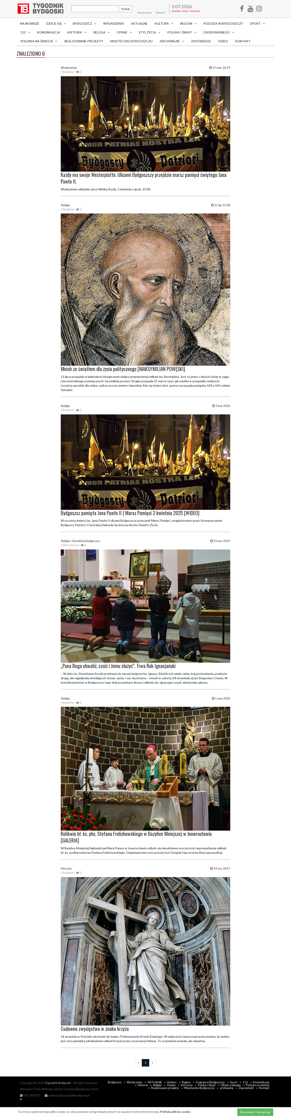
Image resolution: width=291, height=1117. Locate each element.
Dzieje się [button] (56, 23)
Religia (157, 1085)
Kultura (172, 1082)
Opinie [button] (124, 32)
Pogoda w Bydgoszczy (223, 23)
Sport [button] (257, 23)
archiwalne (227, 1088)
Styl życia (187, 1085)
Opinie (171, 1085)
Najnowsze (29, 23)
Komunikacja (48, 32)
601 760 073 (30, 1095)
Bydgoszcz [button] (84, 23)
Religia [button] (101, 32)
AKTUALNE (139, 23)
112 (245, 1082)
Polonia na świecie (257, 1085)
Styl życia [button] (149, 32)
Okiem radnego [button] (218, 32)
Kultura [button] (164, 23)
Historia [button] (76, 32)
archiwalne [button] (172, 41)
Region (186, 1082)
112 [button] (25, 32)
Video (223, 41)
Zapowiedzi (201, 41)
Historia (143, 1085)
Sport (233, 1082)
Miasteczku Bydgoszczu (131, 41)
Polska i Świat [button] (181, 32)
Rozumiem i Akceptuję (255, 1112)
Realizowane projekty (83, 41)
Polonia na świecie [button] (38, 41)
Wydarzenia (113, 23)
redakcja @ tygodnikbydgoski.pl (67, 1095)
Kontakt (243, 41)
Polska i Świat (206, 1085)
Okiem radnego (231, 1085)
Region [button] (188, 23)
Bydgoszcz (115, 1082)
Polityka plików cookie (175, 1111)
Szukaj (125, 9)
